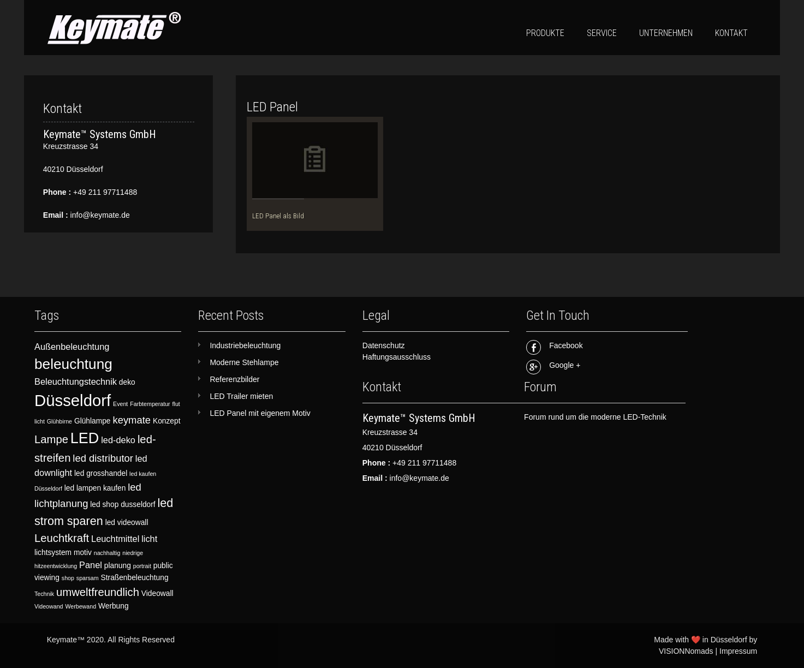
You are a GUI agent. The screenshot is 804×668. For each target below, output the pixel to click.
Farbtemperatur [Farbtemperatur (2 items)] (150, 404)
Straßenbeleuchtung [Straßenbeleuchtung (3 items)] (135, 578)
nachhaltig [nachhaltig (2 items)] (107, 553)
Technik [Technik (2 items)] (44, 594)
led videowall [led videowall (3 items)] (126, 522)
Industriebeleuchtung (245, 345)
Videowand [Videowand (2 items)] (48, 606)
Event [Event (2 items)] (120, 404)
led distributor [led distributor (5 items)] (103, 458)
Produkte (545, 33)
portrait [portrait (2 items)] (142, 566)
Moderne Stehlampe (244, 362)
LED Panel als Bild (278, 216)
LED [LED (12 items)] (84, 438)
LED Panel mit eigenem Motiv (260, 413)
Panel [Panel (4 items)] (90, 565)
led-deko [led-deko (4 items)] (118, 440)
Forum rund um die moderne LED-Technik (595, 417)
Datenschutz (383, 345)
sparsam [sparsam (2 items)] (87, 578)
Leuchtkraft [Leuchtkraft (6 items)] (61, 538)
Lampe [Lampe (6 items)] (51, 439)
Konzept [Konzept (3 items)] (167, 421)
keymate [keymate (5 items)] (131, 420)
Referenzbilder (234, 379)
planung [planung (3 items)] (117, 566)
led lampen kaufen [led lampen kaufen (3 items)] (95, 488)
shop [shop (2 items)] (68, 578)
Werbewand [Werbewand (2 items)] (80, 606)
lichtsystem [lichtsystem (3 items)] (53, 552)
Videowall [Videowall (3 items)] (157, 593)
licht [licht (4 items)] (149, 539)
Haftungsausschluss (396, 357)
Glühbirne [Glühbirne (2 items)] (59, 421)
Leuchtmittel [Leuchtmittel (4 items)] (115, 539)
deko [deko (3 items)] (127, 382)
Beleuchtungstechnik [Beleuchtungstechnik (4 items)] (75, 381)
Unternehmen (666, 33)
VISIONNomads (686, 651)
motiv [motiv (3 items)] (83, 552)
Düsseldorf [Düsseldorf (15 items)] (72, 400)
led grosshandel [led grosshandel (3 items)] (100, 473)
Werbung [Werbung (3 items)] (113, 606)
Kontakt (731, 33)
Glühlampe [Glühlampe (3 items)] (92, 421)
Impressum (738, 651)
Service (602, 33)
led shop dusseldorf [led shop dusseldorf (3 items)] (122, 504)
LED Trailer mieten (241, 396)
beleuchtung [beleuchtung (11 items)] (73, 364)
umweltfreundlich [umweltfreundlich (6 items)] (97, 592)
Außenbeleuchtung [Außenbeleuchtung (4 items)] (71, 346)
